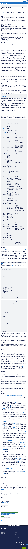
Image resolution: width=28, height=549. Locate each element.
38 (6, 237)
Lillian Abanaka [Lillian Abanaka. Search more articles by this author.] (17, 10)
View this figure (4, 96)
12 (3, 134)
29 (4, 213)
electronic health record (4, 44)
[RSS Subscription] (21, 539)
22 (6, 191)
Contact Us (2, 540)
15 (2, 364)
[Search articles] (24, 1)
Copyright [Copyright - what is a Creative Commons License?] (3, 489)
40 (12, 265)
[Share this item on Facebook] (3, 520)
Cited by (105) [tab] (13, 12)
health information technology (19, 44)
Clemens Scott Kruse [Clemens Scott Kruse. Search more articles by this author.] (4, 10)
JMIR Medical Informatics (4, 3)
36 (22, 265)
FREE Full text (24, 398)
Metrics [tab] (24, 12)
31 (15, 361)
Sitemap (2, 541)
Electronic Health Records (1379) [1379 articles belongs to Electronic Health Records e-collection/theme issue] (5, 514)
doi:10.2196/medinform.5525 (4, 40)
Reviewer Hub (3, 532)
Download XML (8, 517)
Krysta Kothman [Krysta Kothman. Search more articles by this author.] (9, 10)
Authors (16, 531)
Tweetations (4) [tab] (19, 12)
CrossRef (13, 406)
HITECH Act (14, 44)
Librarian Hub (3, 533)
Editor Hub (2, 531)
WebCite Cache (6, 404)
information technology (9, 44)
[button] (27, 1)
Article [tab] (3, 12)
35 (17, 361)
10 (4, 131)
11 (5, 132)
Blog (15, 534)
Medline (15, 402)
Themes (16, 532)
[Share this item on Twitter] (2, 520)
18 (12, 266)
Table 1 (22, 108)
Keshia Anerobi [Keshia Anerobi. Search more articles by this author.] (13, 10)
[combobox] (13, 1)
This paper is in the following (9, 512)
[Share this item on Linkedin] (4, 520)
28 (14, 361)
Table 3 (2, 263)
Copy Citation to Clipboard (4, 505)
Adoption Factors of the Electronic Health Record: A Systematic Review (12, 8)
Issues (15, 533)
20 (13, 361)
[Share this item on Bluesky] (1, 520)
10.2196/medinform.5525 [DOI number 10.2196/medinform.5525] (5, 502)
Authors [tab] (7, 12)
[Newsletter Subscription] (20, 544)
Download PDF (3, 517)
